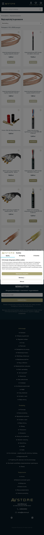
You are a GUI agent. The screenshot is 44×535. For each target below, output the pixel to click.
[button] (31, 4)
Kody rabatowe (22, 393)
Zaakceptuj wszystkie (22, 273)
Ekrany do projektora (23, 436)
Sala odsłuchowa (23, 379)
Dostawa (22, 332)
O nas (22, 342)
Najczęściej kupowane (23, 416)
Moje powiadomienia (23, 490)
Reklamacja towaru (22, 352)
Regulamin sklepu (23, 339)
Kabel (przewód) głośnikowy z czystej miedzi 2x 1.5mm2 (11, 92)
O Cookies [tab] (36, 255)
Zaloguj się (23, 483)
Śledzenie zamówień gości (22, 480)
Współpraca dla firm (22, 359)
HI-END (23, 446)
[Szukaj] (22, 9)
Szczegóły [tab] (22, 255)
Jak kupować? (23, 373)
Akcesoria (23, 433)
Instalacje (22, 383)
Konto (23, 476)
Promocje (22, 409)
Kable (22, 450)
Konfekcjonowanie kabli (23, 386)
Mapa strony (22, 399)
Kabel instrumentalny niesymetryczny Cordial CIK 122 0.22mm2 (33, 211)
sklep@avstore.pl (23, 512)
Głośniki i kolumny (23, 439)
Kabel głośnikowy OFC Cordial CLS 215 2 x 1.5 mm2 (33, 171)
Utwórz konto (23, 486)
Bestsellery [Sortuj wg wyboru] (22, 23)
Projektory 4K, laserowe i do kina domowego (22, 460)
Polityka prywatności (23, 336)
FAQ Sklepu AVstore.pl (23, 356)
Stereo (23, 466)
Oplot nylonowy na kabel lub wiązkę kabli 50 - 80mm (11, 171)
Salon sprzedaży (22, 369)
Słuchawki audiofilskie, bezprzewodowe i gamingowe (23, 463)
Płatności (22, 346)
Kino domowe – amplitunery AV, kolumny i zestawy (22, 453)
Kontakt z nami (23, 396)
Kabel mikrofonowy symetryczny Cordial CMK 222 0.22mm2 (33, 132)
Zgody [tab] (8, 255)
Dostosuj (22, 277)
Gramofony (23, 443)
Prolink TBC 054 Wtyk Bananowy (11, 130)
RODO (22, 389)
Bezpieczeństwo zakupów (23, 366)
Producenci (23, 429)
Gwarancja (23, 376)
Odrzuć (22, 281)
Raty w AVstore (22, 362)
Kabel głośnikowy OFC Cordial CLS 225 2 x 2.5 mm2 (33, 53)
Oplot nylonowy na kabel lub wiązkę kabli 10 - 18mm (11, 210)
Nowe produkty (22, 413)
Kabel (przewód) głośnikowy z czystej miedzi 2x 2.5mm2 (11, 53)
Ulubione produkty (22, 493)
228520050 (23, 509)
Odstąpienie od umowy (22, 349)
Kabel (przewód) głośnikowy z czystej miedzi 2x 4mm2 (33, 92)
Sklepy (23, 426)
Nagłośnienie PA (22, 456)
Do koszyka (11, 62)
